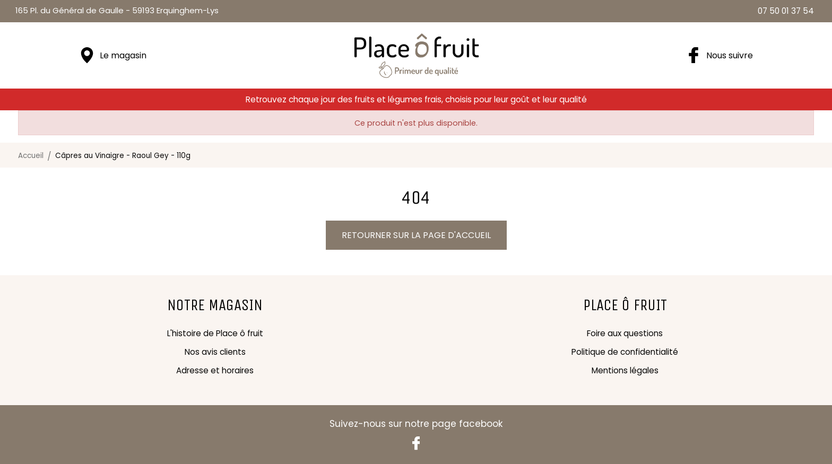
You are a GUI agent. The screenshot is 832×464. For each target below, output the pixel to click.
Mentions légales (625, 370)
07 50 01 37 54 (786, 10)
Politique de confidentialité (624, 351)
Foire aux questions (625, 333)
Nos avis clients (215, 351)
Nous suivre (729, 55)
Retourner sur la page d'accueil (416, 235)
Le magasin (123, 55)
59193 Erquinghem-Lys (117, 10)
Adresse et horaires (215, 370)
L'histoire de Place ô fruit (215, 333)
